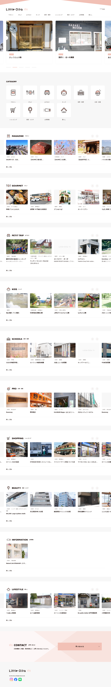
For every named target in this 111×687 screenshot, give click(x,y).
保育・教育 (47, 15)
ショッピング (58, 15)
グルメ (20, 15)
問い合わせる (80, 646)
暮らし (90, 15)
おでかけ (28, 15)
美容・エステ (70, 15)
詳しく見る (9, 167)
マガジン (10, 15)
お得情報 (81, 15)
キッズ (38, 15)
